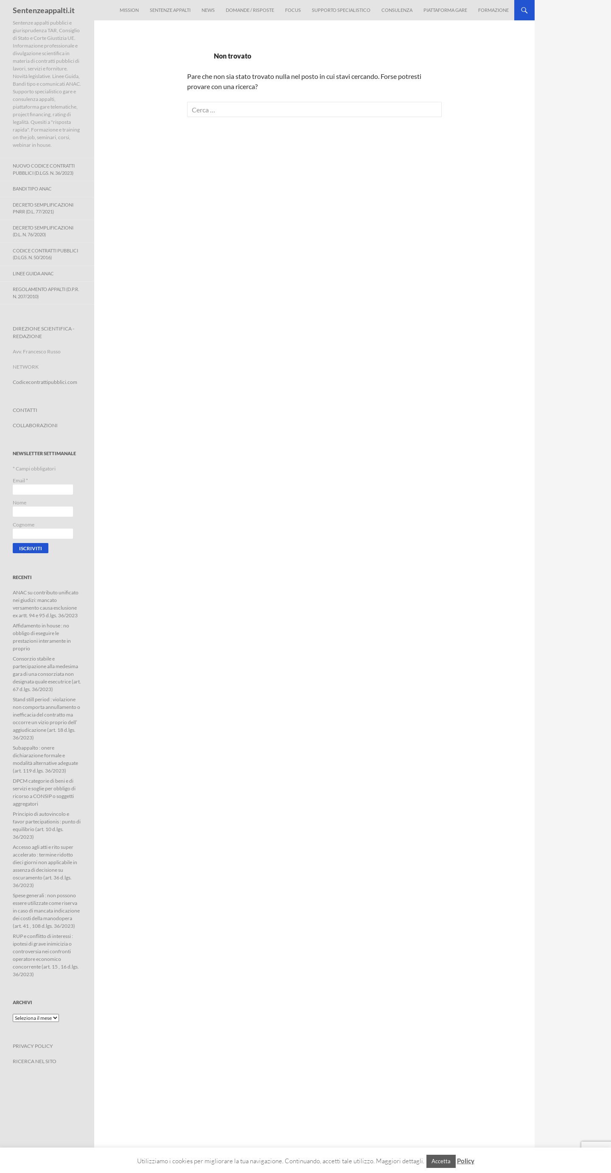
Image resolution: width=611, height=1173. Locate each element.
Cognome (23, 524)
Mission (129, 10)
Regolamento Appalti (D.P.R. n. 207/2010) (46, 292)
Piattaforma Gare (445, 10)
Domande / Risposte (250, 10)
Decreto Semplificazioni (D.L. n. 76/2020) (43, 231)
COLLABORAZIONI (35, 425)
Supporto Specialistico (341, 10)
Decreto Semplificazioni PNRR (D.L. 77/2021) (43, 208)
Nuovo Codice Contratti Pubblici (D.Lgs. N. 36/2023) (44, 169)
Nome (19, 502)
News (208, 10)
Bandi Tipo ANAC (32, 188)
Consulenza (396, 10)
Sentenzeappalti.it (44, 10)
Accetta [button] (441, 1161)
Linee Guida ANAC (33, 273)
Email (20, 480)
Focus (293, 10)
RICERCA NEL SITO (34, 1061)
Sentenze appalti (170, 10)
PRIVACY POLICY (33, 1046)
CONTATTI (25, 410)
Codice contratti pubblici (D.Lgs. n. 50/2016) (45, 254)
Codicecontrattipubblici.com (45, 382)
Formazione (493, 10)
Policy (465, 1161)
